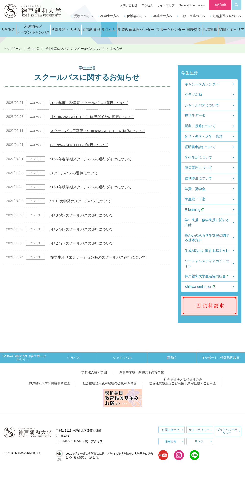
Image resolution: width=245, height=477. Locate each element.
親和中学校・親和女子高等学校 (141, 372)
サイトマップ (166, 5)
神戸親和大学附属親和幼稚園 (49, 383)
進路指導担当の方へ (227, 16)
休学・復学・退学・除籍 (203, 136)
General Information (192, 5)
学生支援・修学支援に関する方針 (207, 222)
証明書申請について (200, 147)
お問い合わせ (128, 5)
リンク (199, 441)
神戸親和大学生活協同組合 (205, 276)
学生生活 (33, 48)
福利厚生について (198, 178)
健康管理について (198, 168)
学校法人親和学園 (94, 372)
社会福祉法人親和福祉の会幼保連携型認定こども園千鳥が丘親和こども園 (182, 381)
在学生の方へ (110, 16)
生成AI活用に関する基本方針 (207, 251)
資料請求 (220, 5)
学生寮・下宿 (195, 199)
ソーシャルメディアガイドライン (207, 263)
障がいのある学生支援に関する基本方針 (207, 237)
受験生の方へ (83, 16)
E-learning (192, 210)
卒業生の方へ (162, 16)
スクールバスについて (89, 48)
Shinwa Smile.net (198, 287)
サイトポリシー (199, 429)
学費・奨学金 (195, 189)
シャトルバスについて (202, 105)
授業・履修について (200, 126)
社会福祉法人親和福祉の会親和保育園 (110, 383)
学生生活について (57, 48)
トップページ (12, 48)
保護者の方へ (136, 16)
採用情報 (170, 441)
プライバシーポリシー (227, 431)
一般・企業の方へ (192, 16)
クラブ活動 (193, 94)
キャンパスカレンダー (202, 84)
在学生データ (195, 115)
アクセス (147, 5)
